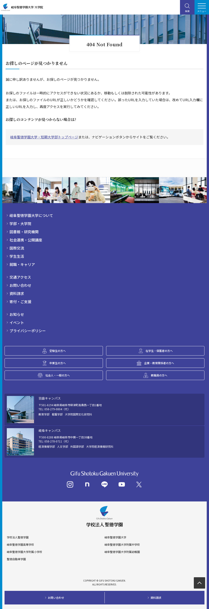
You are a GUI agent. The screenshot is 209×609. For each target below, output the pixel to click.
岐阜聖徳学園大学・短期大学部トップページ (44, 137)
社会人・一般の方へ (57, 375)
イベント (17, 322)
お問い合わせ (20, 285)
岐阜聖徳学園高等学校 (20, 544)
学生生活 (17, 256)
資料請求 (17, 293)
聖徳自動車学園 (16, 559)
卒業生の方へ (57, 363)
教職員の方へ (159, 375)
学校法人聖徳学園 (18, 537)
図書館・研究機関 (24, 231)
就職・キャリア (22, 264)
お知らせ (17, 314)
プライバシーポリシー (28, 330)
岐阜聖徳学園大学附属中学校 (122, 544)
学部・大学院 (20, 223)
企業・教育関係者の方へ (159, 363)
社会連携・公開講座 (26, 240)
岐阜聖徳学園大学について (31, 215)
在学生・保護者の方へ (159, 351)
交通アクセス (20, 277)
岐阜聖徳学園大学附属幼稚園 (122, 551)
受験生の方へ (57, 351)
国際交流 (17, 248)
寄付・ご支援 (20, 301)
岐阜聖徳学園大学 (115, 537)
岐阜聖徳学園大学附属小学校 (24, 551)
